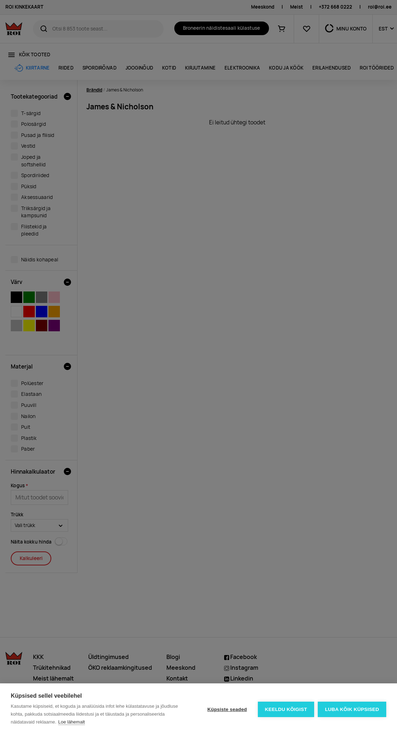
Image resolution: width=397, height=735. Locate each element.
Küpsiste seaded (227, 709)
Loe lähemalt (71, 722)
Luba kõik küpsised (352, 709)
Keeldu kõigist (286, 709)
